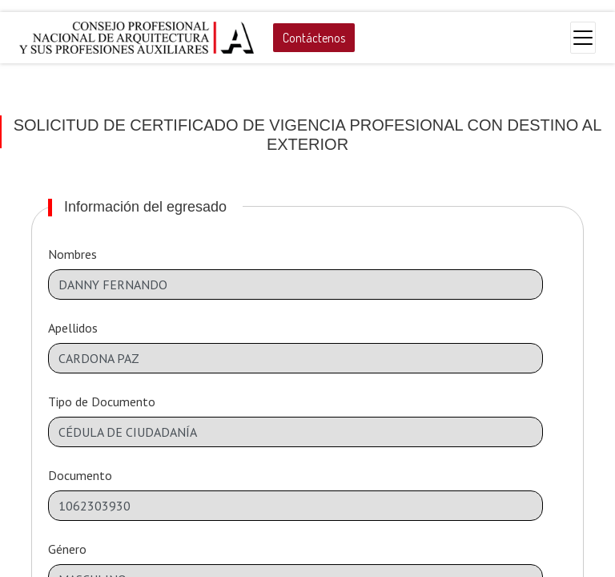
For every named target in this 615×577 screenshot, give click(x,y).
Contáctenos (314, 38)
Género (67, 549)
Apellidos (73, 328)
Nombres (72, 254)
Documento (80, 475)
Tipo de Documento (101, 401)
